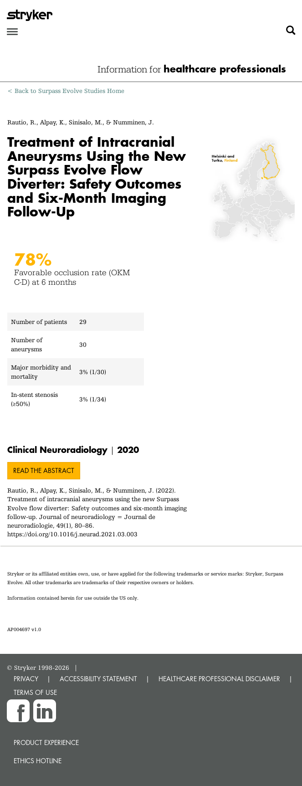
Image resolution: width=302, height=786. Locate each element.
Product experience (46, 742)
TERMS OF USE (35, 692)
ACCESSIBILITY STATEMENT (98, 678)
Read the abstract (43, 470)
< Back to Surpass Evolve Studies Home (65, 90)
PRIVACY (26, 678)
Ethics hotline (37, 760)
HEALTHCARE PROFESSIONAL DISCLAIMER (219, 678)
